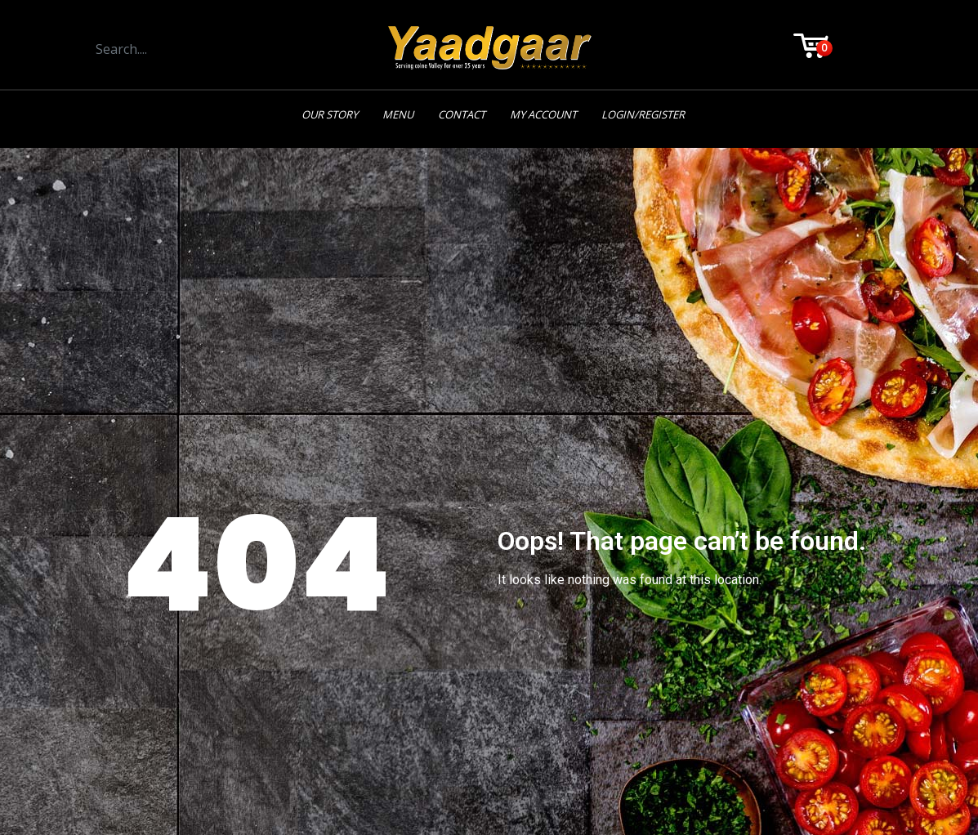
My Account (543, 114)
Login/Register (643, 114)
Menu (397, 114)
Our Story (329, 114)
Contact (461, 114)
